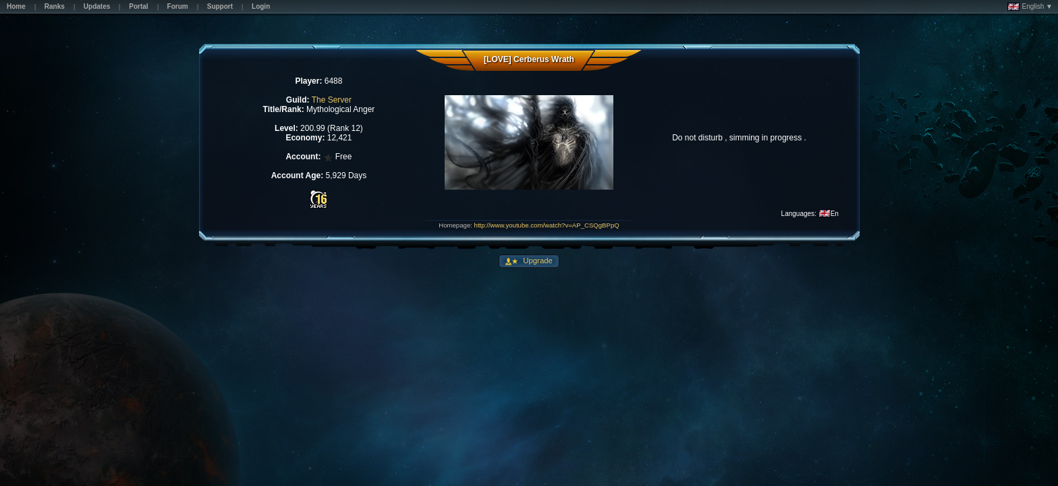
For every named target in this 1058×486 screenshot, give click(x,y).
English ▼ (1030, 7)
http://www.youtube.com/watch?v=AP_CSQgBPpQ (546, 225)
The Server (332, 100)
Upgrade (537, 260)
